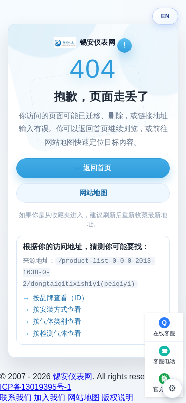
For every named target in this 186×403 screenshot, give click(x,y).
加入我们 (49, 397)
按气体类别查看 (57, 321)
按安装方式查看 (57, 309)
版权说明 (117, 397)
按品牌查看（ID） (60, 298)
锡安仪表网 (72, 376)
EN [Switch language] (165, 16)
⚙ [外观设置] (172, 388)
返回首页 (93, 168)
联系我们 (16, 397)
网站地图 (93, 193)
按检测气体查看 (57, 333)
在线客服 (164, 333)
